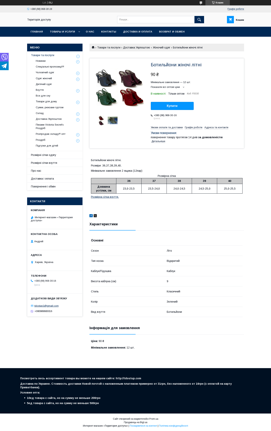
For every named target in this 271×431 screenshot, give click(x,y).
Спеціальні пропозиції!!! (50, 66)
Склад (40, 113)
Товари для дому (46, 101)
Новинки (41, 60)
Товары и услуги (62, 31)
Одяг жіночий (44, 78)
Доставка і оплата (42, 178)
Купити (172, 105)
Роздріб (40, 139)
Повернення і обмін (43, 186)
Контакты (108, 31)
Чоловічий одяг (45, 72)
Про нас (36, 170)
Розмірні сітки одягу (43, 154)
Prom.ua (153, 419)
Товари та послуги (108, 47)
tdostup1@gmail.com (46, 305)
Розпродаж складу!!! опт (50, 133)
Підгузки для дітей (47, 145)
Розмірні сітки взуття (44, 162)
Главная (37, 31)
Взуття (40, 89)
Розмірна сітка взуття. (105, 196)
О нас (90, 31)
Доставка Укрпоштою (136, 47)
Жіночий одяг (161, 47)
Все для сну (43, 95)
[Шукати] (199, 19)
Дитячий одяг (44, 84)
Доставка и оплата (137, 31)
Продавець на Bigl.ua (135, 422)
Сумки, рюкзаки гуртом (49, 107)
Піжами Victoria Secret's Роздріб (50, 126)
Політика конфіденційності (173, 425)
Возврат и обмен (172, 31)
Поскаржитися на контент (143, 425)
